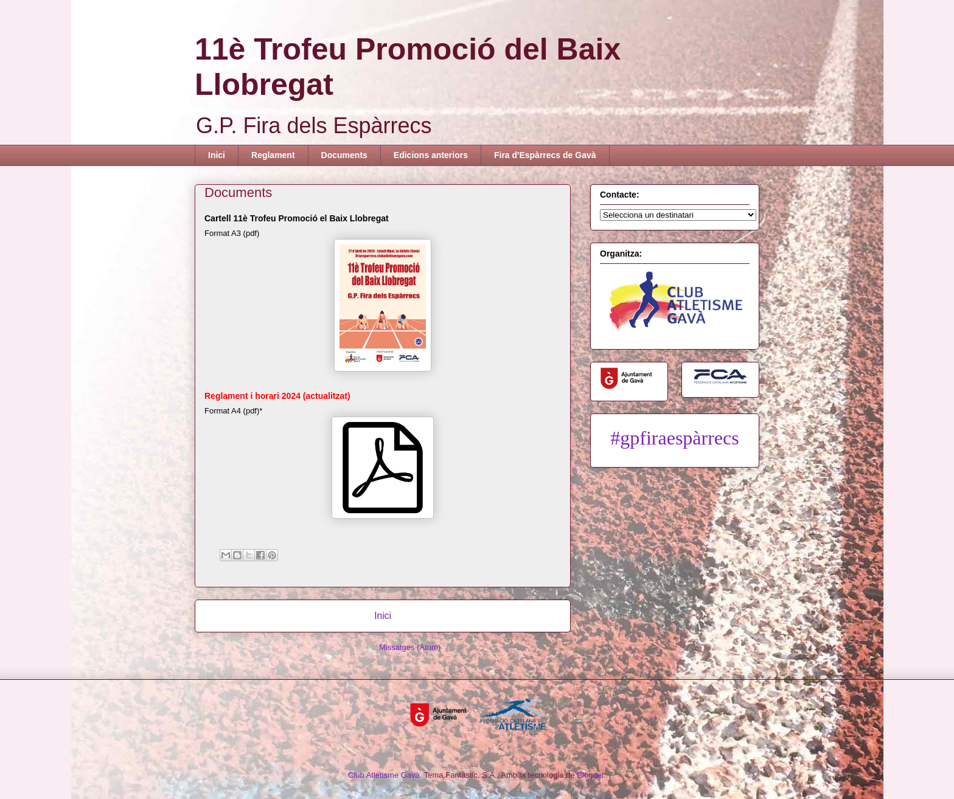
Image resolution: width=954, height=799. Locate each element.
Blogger (590, 775)
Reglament (273, 155)
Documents (344, 155)
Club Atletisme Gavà (384, 775)
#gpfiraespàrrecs (674, 438)
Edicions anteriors (431, 155)
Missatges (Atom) (409, 647)
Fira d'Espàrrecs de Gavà (545, 155)
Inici (216, 155)
